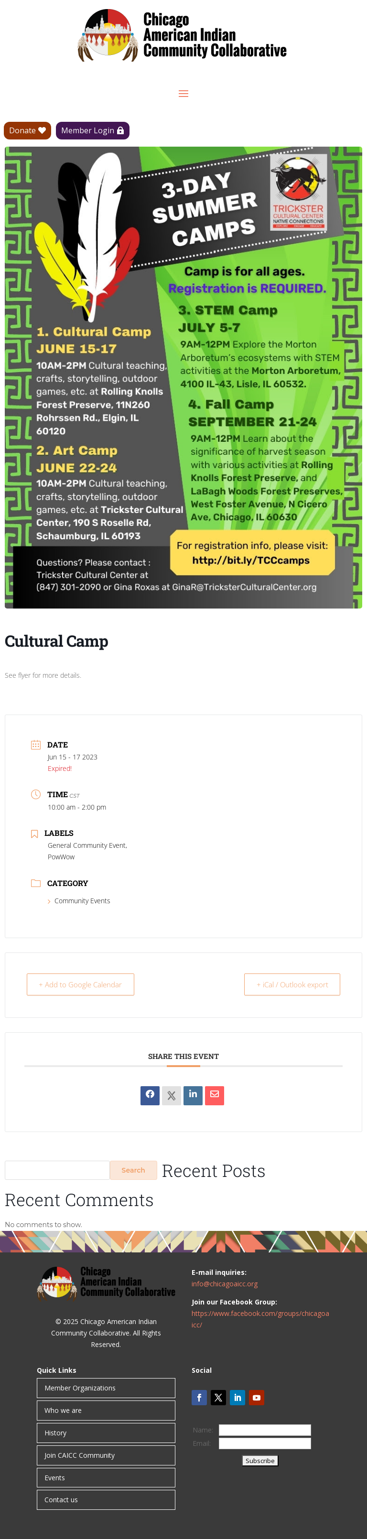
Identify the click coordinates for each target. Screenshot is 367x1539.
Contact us (61, 1499)
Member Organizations (80, 1387)
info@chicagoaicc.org (225, 1283)
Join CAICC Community (79, 1455)
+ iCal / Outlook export (290, 984)
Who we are (63, 1410)
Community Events (79, 900)
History (55, 1432)
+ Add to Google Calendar (82, 984)
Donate (22, 130)
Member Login (87, 130)
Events (54, 1477)
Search (133, 1170)
